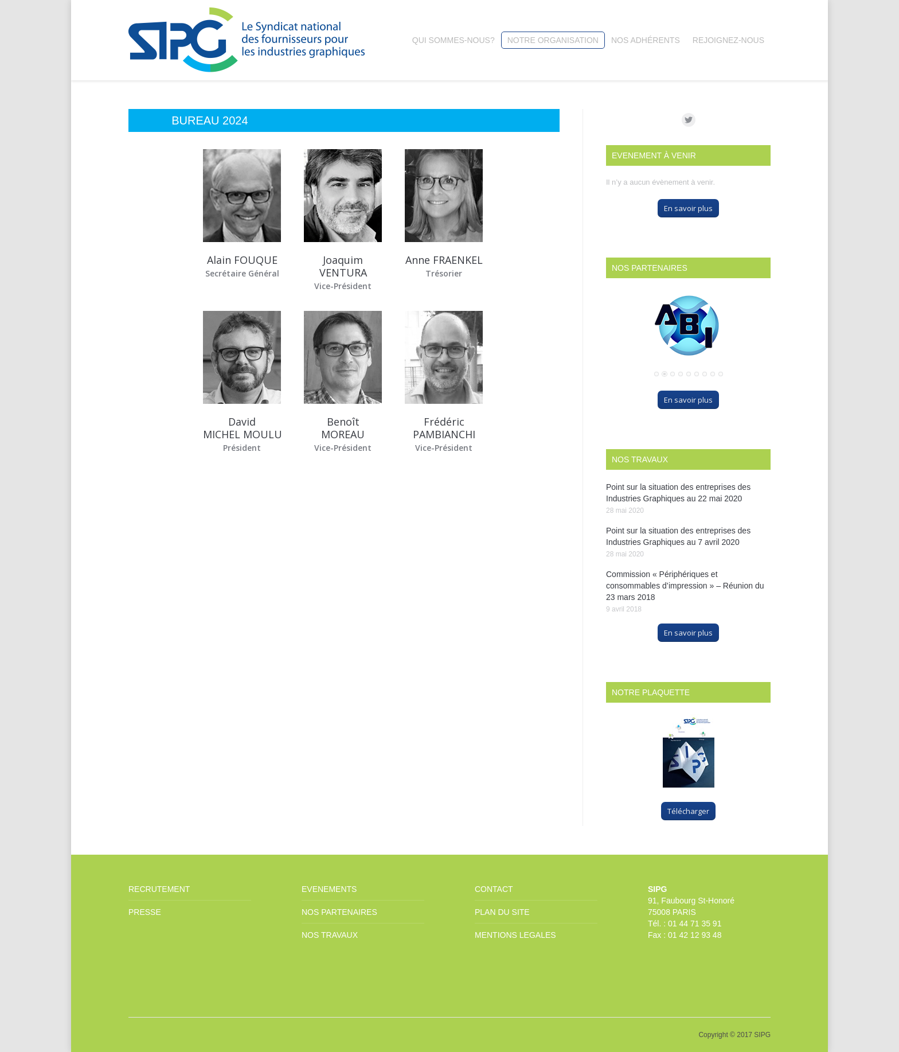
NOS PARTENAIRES (339, 912)
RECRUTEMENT (159, 889)
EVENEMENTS (329, 889)
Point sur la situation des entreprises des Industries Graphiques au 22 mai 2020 (678, 492)
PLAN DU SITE (502, 912)
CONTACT (494, 889)
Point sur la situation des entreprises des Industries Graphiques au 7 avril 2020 (678, 536)
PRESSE (144, 912)
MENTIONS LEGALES (515, 935)
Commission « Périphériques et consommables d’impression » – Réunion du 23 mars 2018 (685, 586)
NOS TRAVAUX (330, 935)
